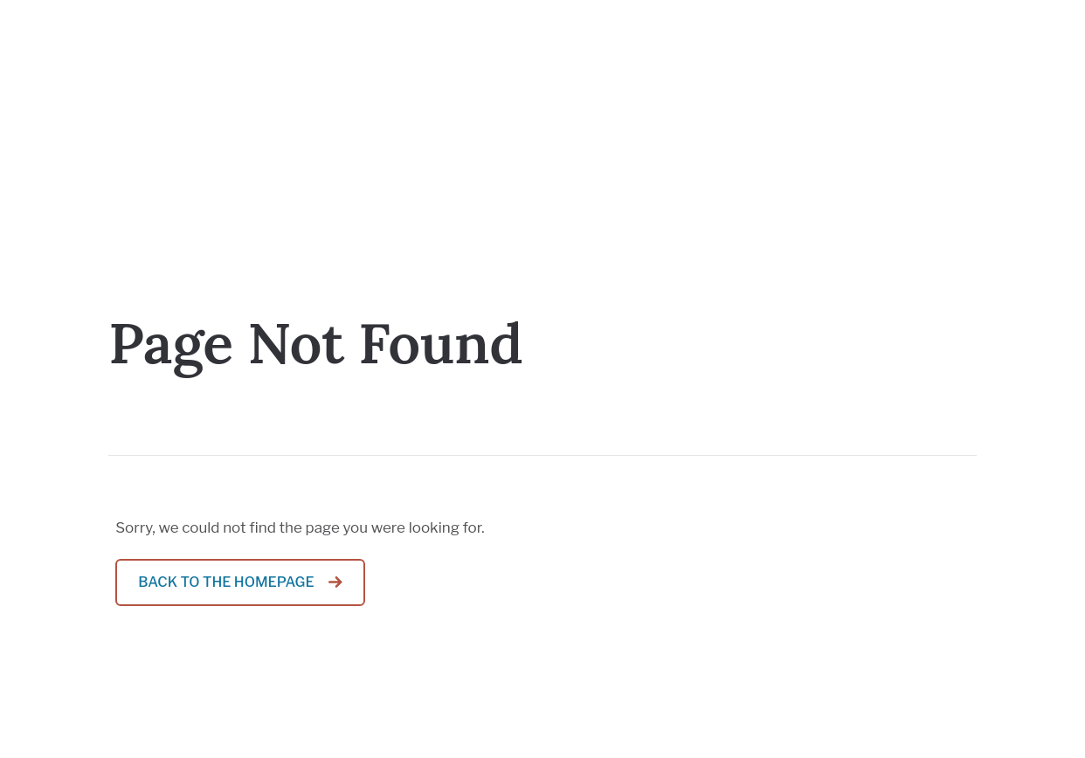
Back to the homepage (226, 582)
